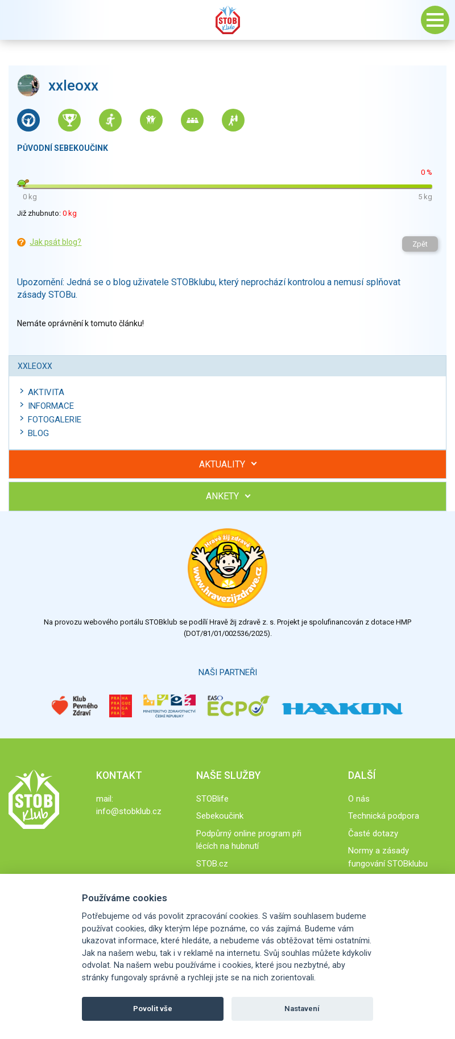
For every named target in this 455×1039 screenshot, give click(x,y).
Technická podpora (383, 816)
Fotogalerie (54, 419)
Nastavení (302, 1008)
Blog (38, 433)
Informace (51, 406)
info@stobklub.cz (129, 811)
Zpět (420, 244)
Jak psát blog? (55, 242)
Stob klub (227, 20)
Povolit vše (152, 1008)
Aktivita (46, 392)
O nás (359, 799)
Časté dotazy (373, 833)
